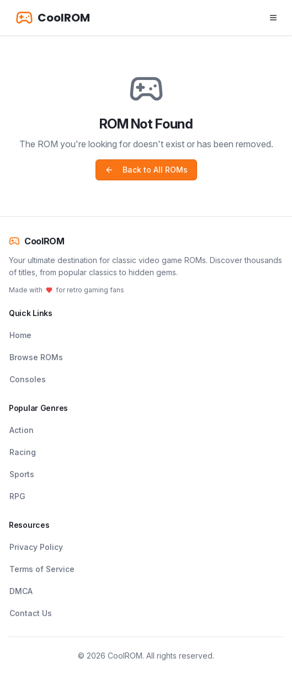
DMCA (21, 591)
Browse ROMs (36, 357)
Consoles (27, 379)
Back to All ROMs (146, 169)
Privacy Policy (36, 547)
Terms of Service (42, 569)
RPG (17, 496)
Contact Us (30, 613)
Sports (21, 474)
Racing (22, 452)
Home (20, 335)
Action (21, 430)
